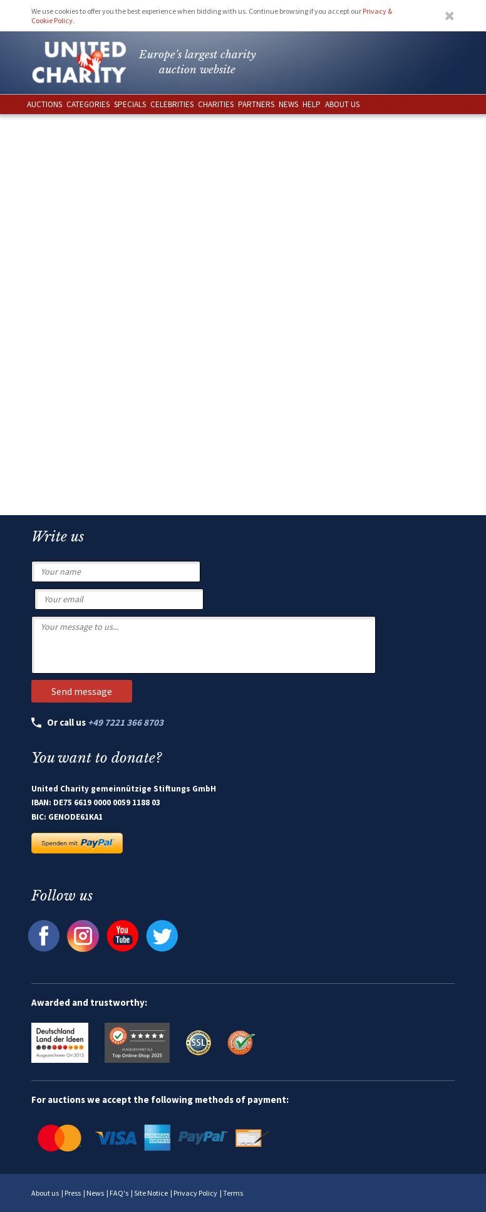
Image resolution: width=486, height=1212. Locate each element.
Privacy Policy (195, 1193)
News (95, 1193)
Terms (233, 1193)
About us (45, 1193)
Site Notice (151, 1193)
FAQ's (119, 1193)
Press (73, 1193)
